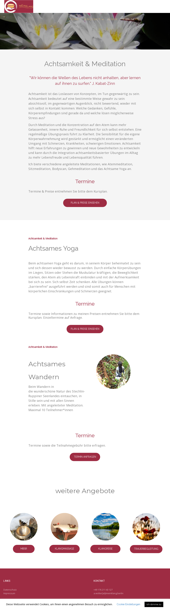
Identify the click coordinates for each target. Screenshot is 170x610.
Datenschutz (10, 589)
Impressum (9, 593)
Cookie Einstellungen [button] (128, 604)
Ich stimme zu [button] (154, 604)
